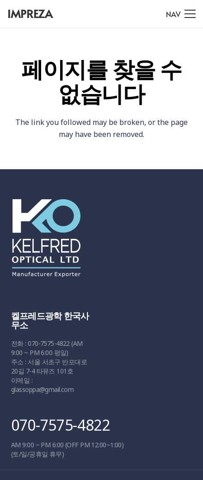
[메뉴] (181, 13)
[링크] (98, 242)
